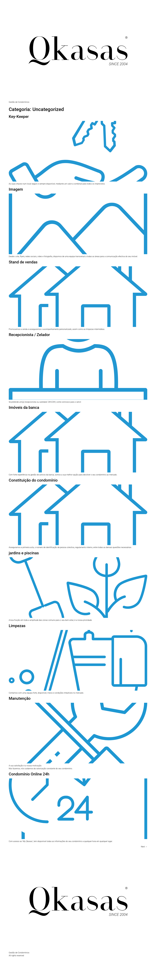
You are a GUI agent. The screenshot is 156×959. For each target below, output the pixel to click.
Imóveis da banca (24, 407)
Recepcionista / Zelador (29, 334)
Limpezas (17, 625)
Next (144, 846)
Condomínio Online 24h (29, 774)
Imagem (16, 189)
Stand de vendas (23, 262)
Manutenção (19, 698)
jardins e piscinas (24, 553)
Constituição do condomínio (33, 480)
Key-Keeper (19, 116)
